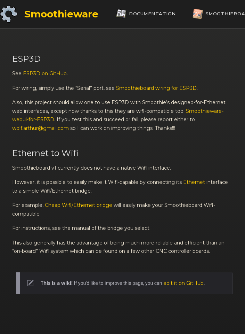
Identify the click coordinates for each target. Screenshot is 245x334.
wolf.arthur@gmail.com (40, 128)
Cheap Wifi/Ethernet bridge (78, 205)
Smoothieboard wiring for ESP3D (156, 88)
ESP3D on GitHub (45, 73)
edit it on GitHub (183, 283)
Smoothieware (61, 14)
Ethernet (194, 182)
